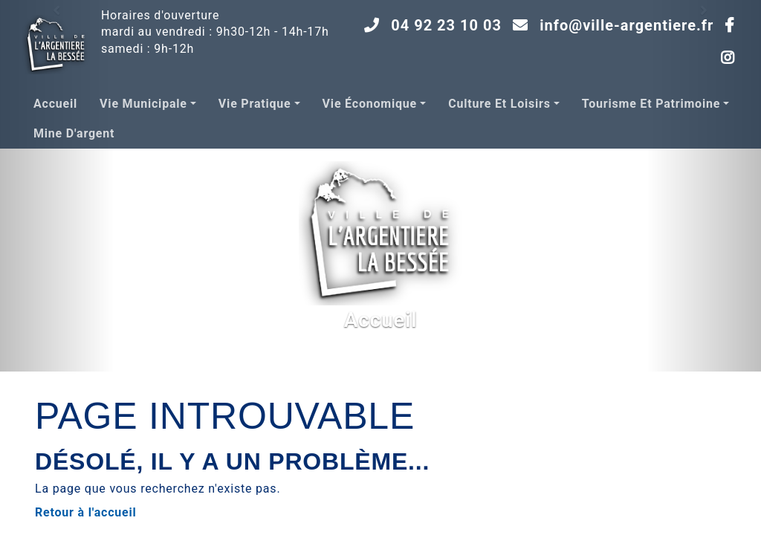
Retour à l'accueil (86, 512)
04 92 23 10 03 (446, 25)
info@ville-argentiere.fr (626, 25)
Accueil (55, 104)
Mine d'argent (73, 133)
